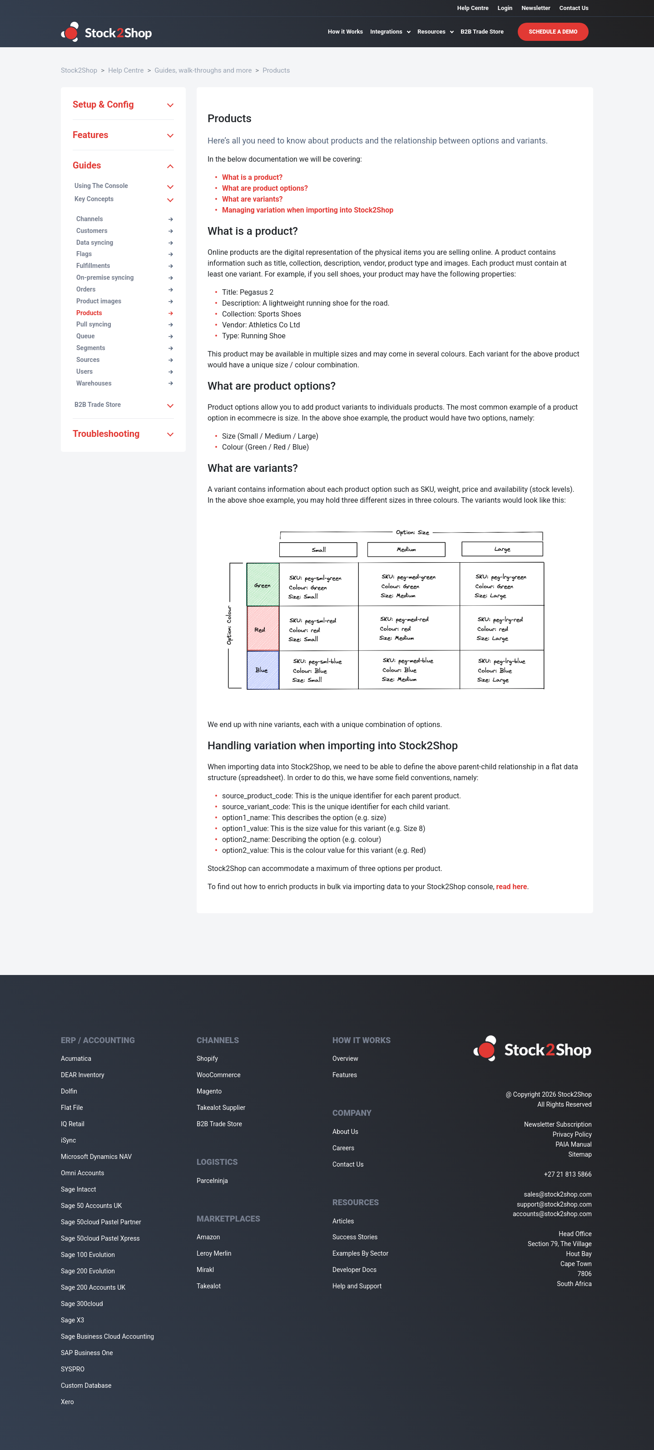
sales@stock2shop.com (558, 1194)
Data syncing (124, 242)
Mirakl (205, 1269)
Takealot (209, 1286)
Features (344, 1075)
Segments (124, 347)
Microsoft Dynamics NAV (96, 1156)
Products (276, 70)
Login (505, 8)
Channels (124, 219)
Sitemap (580, 1154)
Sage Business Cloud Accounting (107, 1336)
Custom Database (86, 1385)
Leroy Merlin (214, 1253)
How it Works (345, 31)
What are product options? (265, 188)
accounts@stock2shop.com (552, 1213)
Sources (124, 359)
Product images (124, 301)
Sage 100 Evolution (88, 1254)
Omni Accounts (82, 1173)
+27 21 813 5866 (568, 1174)
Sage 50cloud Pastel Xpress (100, 1238)
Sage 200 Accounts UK (93, 1287)
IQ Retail (72, 1124)
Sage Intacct (78, 1189)
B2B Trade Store (482, 31)
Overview (345, 1058)
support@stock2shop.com (554, 1204)
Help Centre (473, 8)
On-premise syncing (124, 277)
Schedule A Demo (553, 32)
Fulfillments (124, 265)
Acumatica (76, 1058)
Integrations (390, 31)
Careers (343, 1148)
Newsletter (535, 8)
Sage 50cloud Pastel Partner (101, 1222)
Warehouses (124, 383)
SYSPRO (72, 1369)
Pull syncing (124, 324)
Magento (209, 1091)
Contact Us (574, 8)
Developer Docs (354, 1269)
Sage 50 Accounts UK (91, 1205)
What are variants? (252, 199)
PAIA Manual (573, 1144)
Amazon (208, 1237)
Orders (124, 289)
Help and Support (357, 1286)
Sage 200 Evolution (88, 1271)
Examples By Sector (360, 1253)
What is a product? (252, 177)
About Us (345, 1131)
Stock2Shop (79, 70)
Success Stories (355, 1237)
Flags (124, 253)
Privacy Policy (572, 1134)
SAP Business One (87, 1352)
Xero (67, 1401)
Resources (435, 31)
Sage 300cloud (82, 1303)
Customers (124, 230)
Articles (343, 1221)
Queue (124, 336)
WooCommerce (219, 1075)
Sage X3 (72, 1320)
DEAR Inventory (82, 1075)
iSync (68, 1140)
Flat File (72, 1107)
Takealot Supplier (221, 1107)
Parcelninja (212, 1180)
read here (511, 886)
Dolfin (69, 1091)
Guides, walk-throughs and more (203, 70)
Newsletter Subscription (558, 1124)
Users (124, 371)
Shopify (207, 1058)
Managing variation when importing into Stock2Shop (307, 210)
